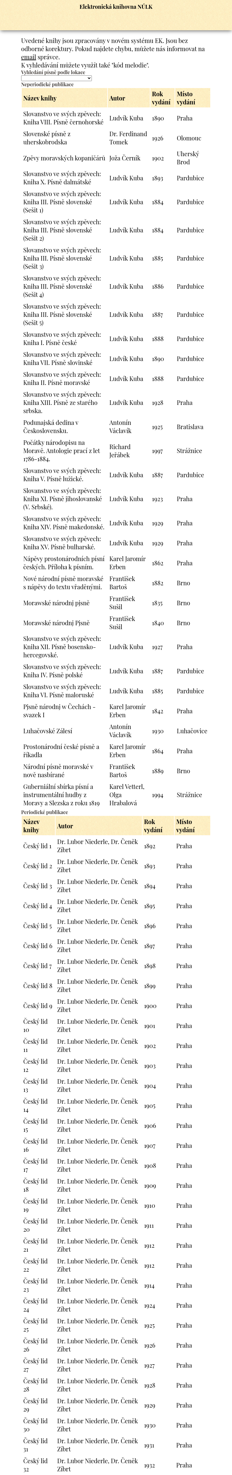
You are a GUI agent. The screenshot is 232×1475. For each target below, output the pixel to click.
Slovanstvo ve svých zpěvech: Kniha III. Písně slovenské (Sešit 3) (62, 258)
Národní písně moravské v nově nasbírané (58, 770)
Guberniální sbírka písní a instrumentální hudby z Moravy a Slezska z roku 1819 (61, 794)
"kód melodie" (129, 65)
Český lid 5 (37, 925)
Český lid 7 (37, 965)
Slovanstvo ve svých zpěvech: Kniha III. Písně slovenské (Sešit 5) (62, 314)
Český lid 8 (37, 985)
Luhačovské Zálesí (47, 731)
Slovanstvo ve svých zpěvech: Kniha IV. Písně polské (62, 670)
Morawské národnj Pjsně (56, 623)
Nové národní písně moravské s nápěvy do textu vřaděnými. (63, 582)
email (28, 57)
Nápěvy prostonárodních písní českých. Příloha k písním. (64, 562)
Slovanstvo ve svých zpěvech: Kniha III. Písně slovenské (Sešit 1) (62, 201)
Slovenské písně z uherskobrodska (46, 138)
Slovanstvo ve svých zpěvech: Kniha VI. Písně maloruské (62, 690)
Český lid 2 (37, 866)
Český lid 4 (37, 906)
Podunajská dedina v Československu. (50, 426)
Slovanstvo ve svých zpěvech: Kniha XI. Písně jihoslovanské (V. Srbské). (62, 498)
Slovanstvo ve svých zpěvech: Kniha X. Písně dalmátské (62, 177)
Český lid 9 (37, 1005)
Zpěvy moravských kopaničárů (64, 158)
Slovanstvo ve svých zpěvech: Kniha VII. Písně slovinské (62, 358)
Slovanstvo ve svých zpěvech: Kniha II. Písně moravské (62, 378)
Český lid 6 (37, 945)
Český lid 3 (37, 886)
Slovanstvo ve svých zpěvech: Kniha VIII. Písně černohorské (63, 118)
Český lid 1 (37, 846)
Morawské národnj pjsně (56, 603)
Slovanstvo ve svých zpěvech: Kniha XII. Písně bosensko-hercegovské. (62, 646)
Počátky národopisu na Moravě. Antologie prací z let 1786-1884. (61, 450)
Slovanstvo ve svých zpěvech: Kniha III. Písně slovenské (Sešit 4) (62, 286)
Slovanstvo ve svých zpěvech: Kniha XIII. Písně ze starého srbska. (62, 402)
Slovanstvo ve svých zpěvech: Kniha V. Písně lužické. (62, 474)
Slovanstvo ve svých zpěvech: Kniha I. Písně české (62, 338)
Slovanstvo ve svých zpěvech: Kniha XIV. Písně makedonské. (64, 522)
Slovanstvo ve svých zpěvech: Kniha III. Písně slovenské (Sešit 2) (62, 230)
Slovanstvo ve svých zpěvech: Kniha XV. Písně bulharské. (62, 542)
